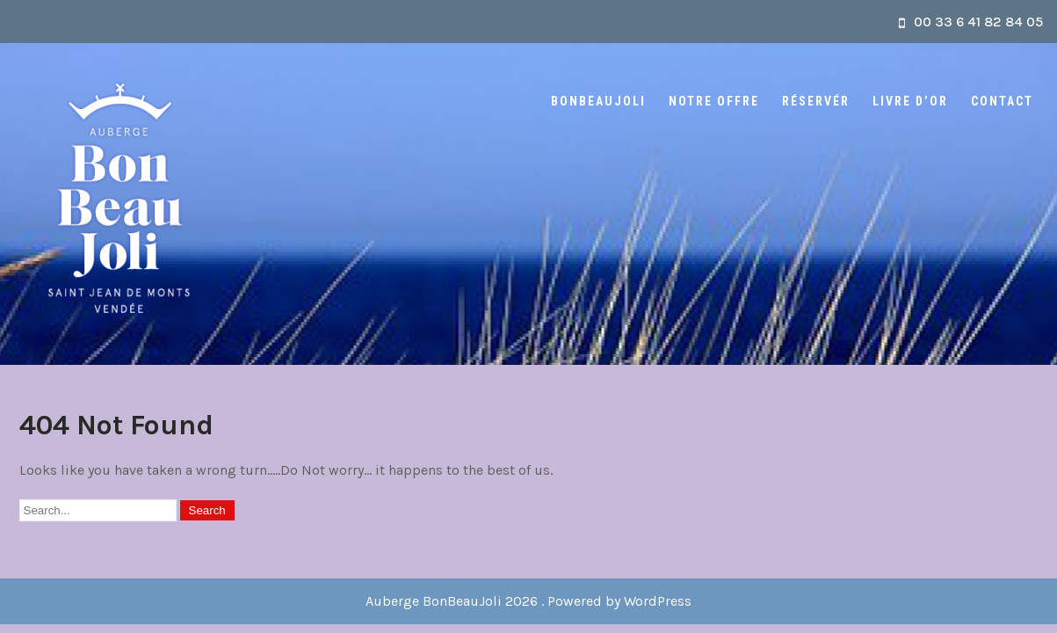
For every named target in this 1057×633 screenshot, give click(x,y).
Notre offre (714, 101)
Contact (1002, 101)
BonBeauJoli (598, 101)
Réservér (816, 101)
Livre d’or (910, 101)
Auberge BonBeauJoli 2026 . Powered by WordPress (528, 601)
